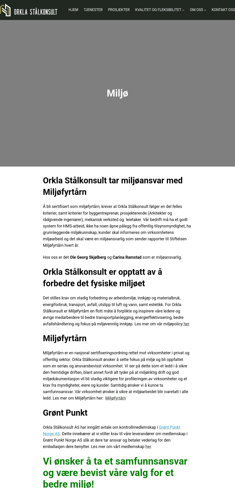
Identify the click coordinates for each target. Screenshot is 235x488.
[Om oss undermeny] (205, 10)
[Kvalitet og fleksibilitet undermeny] (183, 10)
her (148, 446)
